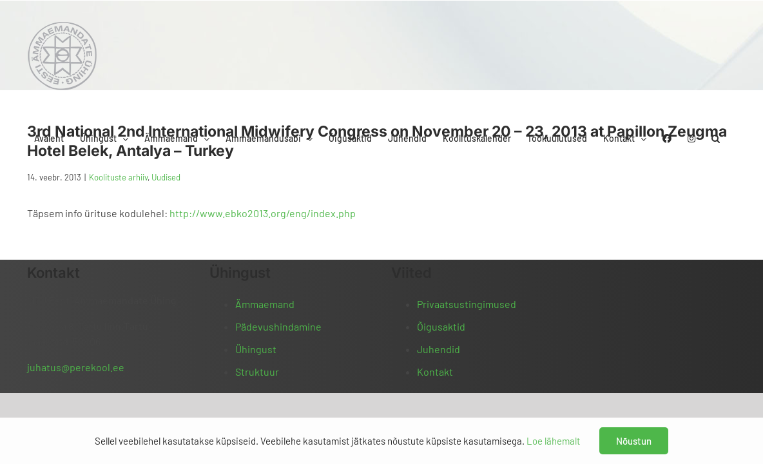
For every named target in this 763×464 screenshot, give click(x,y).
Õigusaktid (441, 326)
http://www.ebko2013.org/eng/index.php (262, 213)
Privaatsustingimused (466, 304)
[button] (732, 28)
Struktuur (257, 371)
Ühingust (255, 349)
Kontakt (435, 371)
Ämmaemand (265, 304)
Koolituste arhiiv (118, 177)
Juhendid (438, 349)
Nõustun (634, 441)
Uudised (165, 177)
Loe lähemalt (553, 441)
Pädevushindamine (278, 326)
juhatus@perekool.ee (75, 367)
